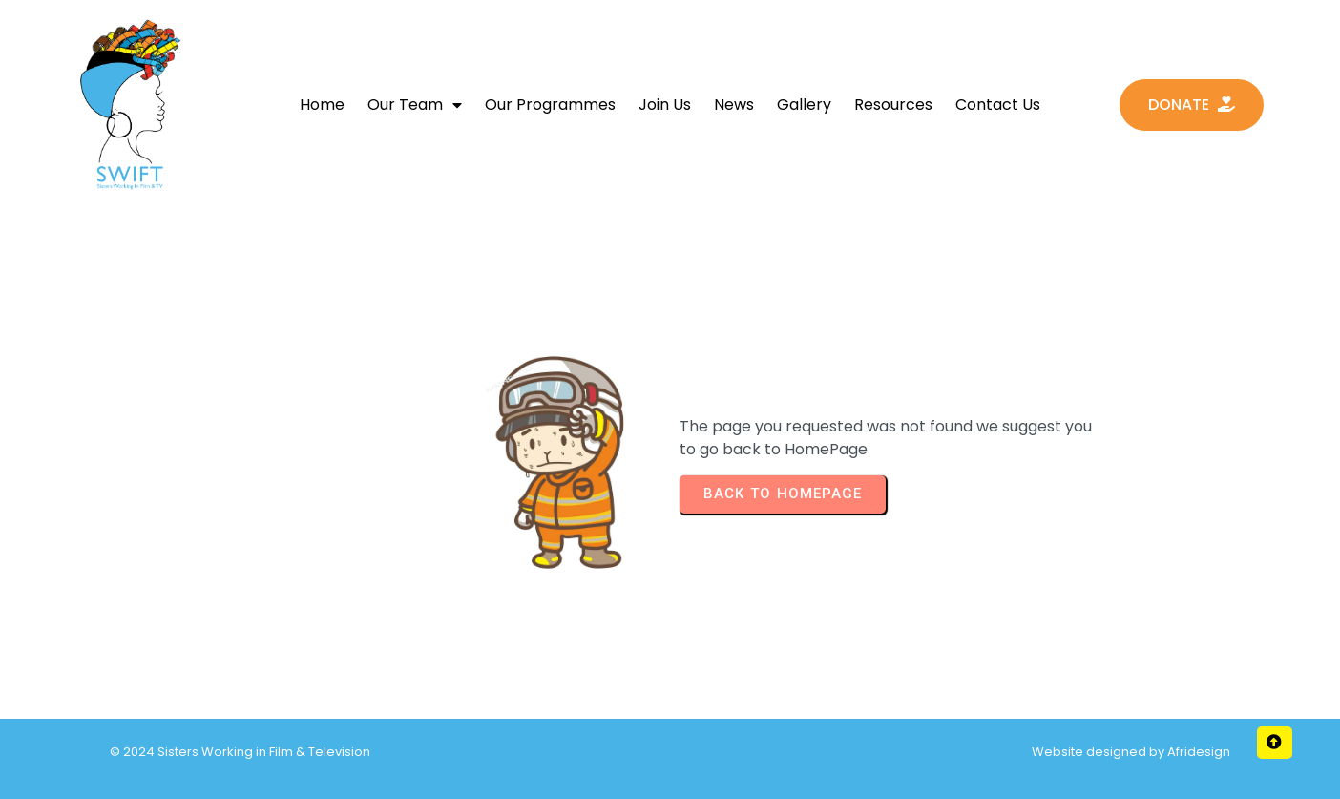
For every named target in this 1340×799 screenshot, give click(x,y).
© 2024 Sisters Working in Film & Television (240, 752)
